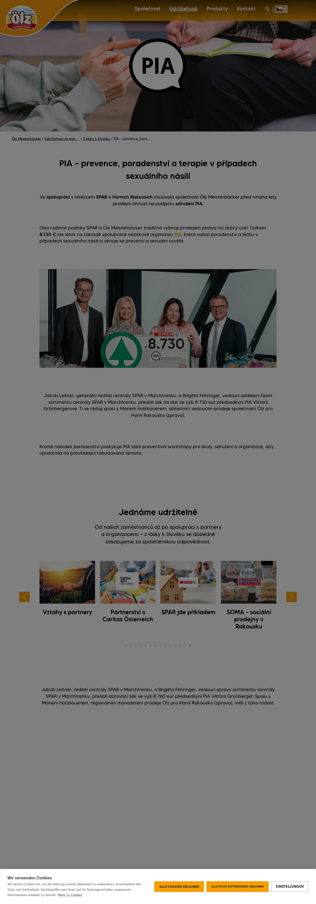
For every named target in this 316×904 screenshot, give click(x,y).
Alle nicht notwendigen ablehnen (237, 886)
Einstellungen (290, 886)
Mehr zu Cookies (70, 895)
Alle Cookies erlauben (179, 886)
